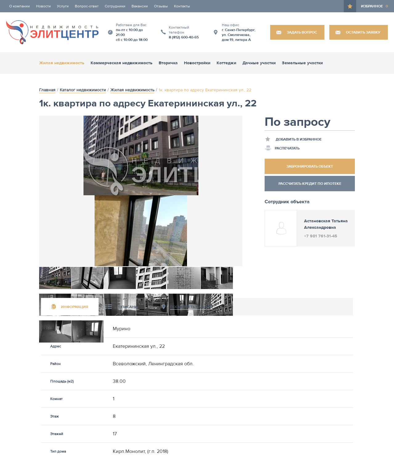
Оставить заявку (363, 32)
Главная (47, 90)
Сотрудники (115, 6)
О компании (19, 6)
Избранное (374, 6)
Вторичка (168, 63)
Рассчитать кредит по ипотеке (309, 183)
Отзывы (161, 6)
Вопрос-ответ (87, 6)
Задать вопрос (302, 32)
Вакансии (140, 6)
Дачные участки (259, 63)
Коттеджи (226, 63)
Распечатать (282, 148)
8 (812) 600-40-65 (184, 37)
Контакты (182, 6)
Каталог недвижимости (83, 90)
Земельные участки (302, 63)
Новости (43, 6)
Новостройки (197, 63)
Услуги (63, 6)
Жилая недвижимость (61, 63)
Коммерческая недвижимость (121, 63)
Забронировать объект (309, 166)
